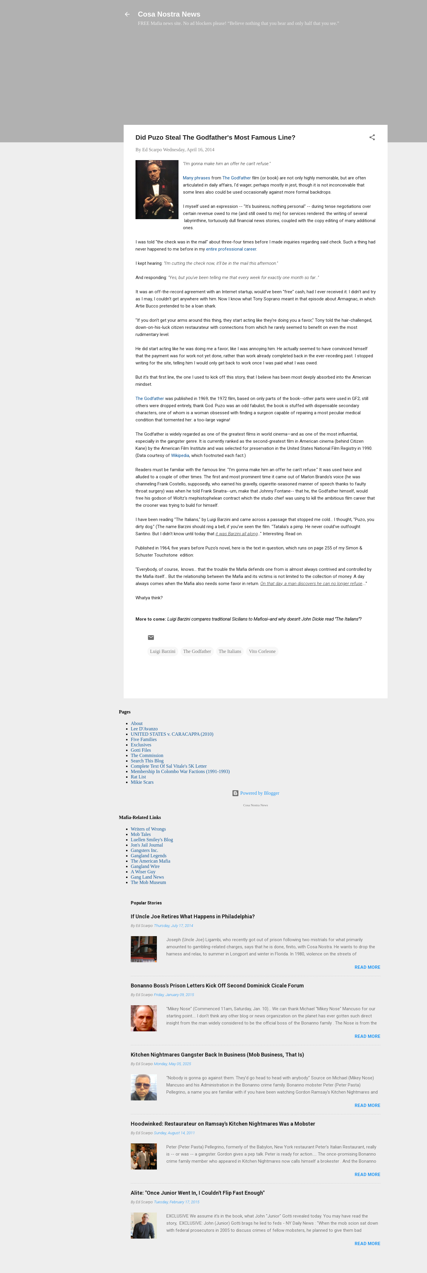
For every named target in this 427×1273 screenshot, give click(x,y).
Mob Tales (141, 834)
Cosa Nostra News (169, 14)
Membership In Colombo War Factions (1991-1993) (180, 771)
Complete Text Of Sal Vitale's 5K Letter (169, 766)
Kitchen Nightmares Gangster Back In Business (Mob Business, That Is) (217, 1054)
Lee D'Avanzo (144, 728)
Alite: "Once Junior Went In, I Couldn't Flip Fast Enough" (198, 1193)
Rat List (138, 776)
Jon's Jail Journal (147, 844)
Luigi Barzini (163, 651)
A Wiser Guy (143, 871)
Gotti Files (141, 750)
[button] (372, 138)
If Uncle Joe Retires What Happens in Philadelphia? (193, 916)
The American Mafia (150, 860)
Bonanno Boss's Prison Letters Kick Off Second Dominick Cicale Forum (217, 985)
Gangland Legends (148, 855)
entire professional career (231, 249)
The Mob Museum (148, 882)
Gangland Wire (145, 866)
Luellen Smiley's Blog (152, 839)
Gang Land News (147, 877)
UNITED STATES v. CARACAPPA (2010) (172, 734)
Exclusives (141, 744)
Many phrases (196, 178)
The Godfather (236, 178)
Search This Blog (147, 760)
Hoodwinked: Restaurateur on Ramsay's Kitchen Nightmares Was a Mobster (223, 1124)
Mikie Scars (142, 782)
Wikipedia (180, 455)
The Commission (147, 755)
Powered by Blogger (255, 793)
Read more (367, 967)
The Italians (230, 651)
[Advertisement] (256, 78)
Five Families (144, 739)
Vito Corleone (262, 651)
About (137, 723)
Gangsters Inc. (144, 850)
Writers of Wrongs (148, 828)
